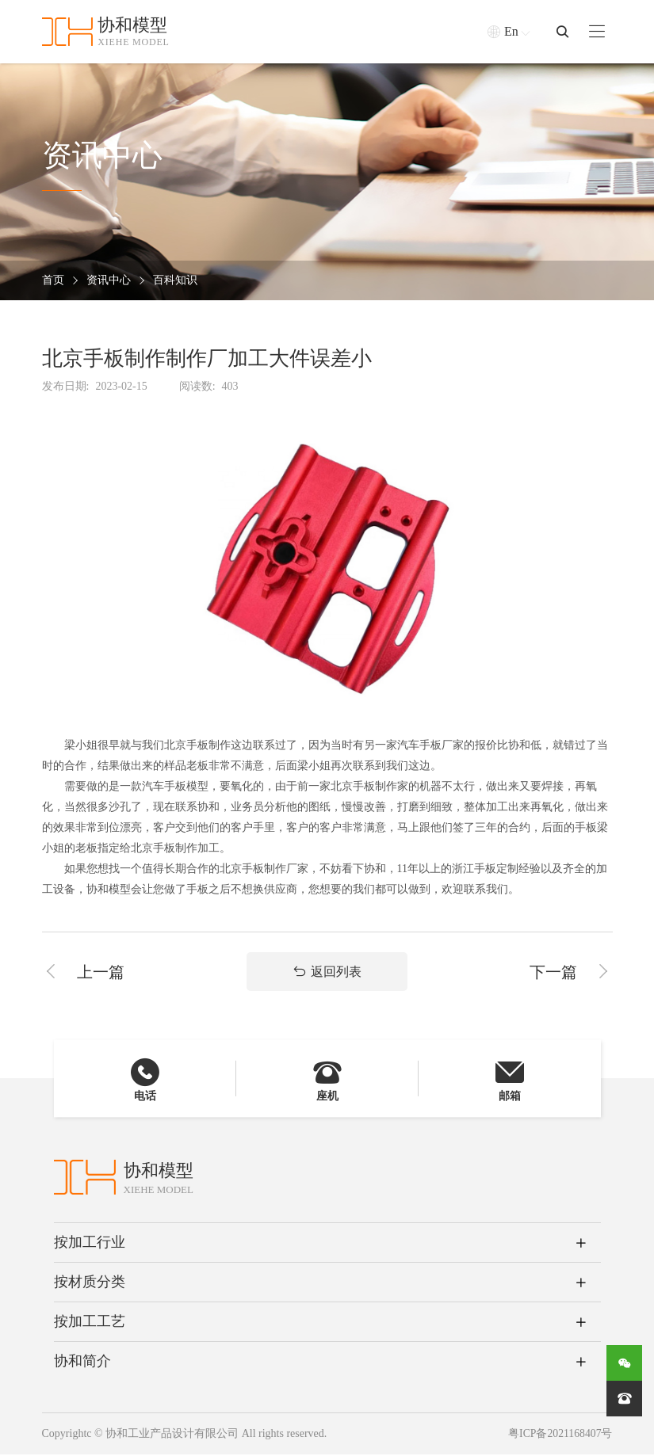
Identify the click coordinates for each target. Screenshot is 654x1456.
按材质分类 (89, 1284)
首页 (53, 281)
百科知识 (175, 281)
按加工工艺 (89, 1324)
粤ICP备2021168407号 (559, 1436)
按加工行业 (89, 1244)
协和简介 (82, 1363)
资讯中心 (108, 281)
